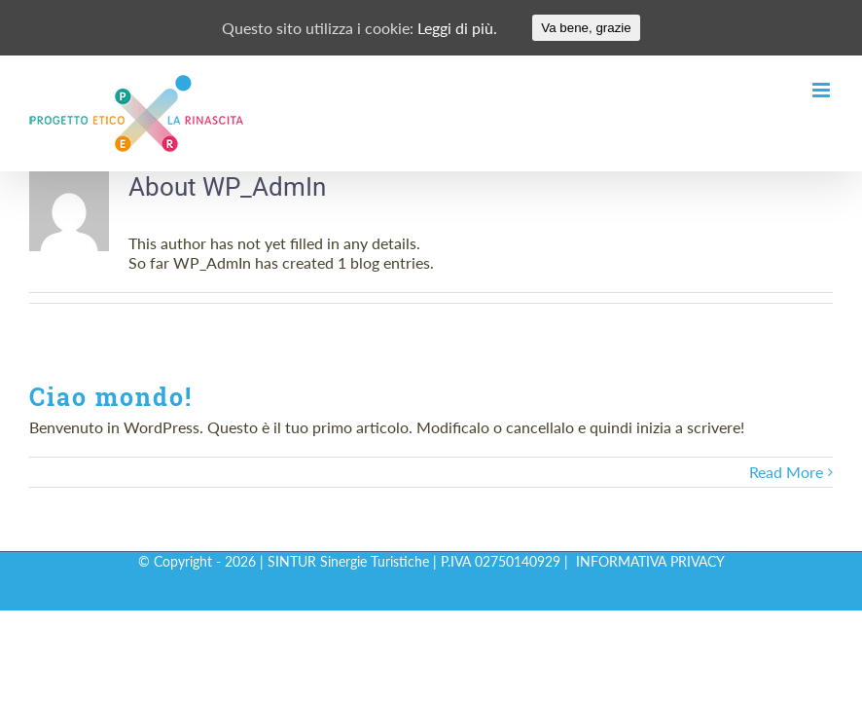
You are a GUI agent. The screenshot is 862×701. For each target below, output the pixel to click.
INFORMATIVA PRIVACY (650, 561)
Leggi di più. (457, 27)
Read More (786, 471)
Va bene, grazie (585, 27)
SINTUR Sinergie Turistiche (348, 561)
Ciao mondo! (111, 397)
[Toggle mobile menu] (822, 90)
